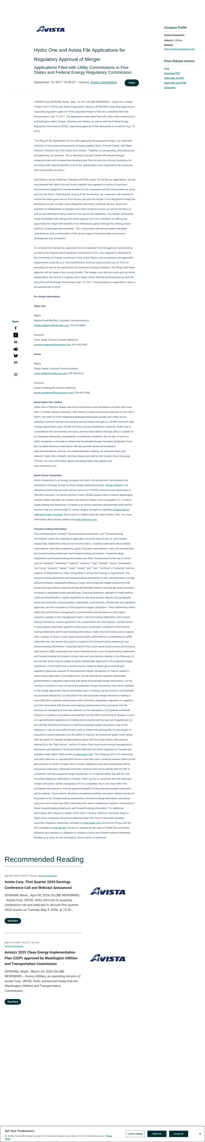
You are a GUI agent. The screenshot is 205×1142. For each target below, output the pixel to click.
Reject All (157, 1135)
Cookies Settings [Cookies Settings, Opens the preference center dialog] (135, 1135)
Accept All (178, 1135)
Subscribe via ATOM (175, 82)
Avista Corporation (103, 82)
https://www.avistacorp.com (179, 49)
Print (166, 68)
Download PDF (172, 73)
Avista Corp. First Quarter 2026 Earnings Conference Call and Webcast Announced (38, 885)
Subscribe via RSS (174, 78)
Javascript (169, 87)
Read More (13, 921)
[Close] (200, 1135)
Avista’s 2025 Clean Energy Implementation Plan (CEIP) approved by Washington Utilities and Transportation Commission (41, 958)
